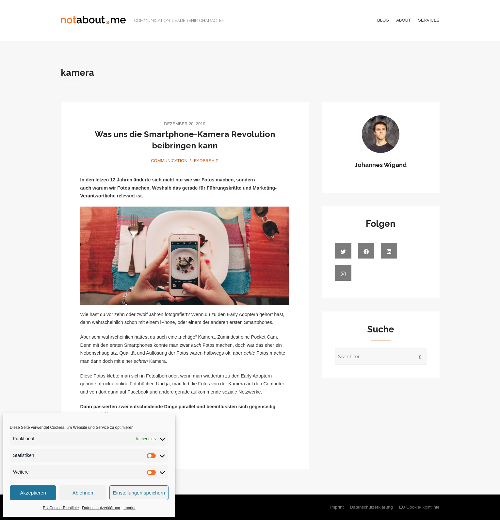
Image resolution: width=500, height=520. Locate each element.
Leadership (204, 160)
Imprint (129, 508)
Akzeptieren (33, 492)
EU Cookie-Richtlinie (61, 508)
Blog (383, 20)
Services (429, 20)
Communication (169, 160)
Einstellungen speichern (139, 492)
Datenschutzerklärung (101, 508)
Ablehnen (83, 492)
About (403, 20)
